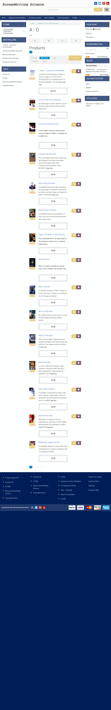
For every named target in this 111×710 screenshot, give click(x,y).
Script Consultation (63, 18)
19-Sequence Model (35, 18)
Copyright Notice (8, 85)
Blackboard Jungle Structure (49, 442)
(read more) (50, 168)
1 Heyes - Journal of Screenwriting (51, 71)
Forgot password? (92, 91)
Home (3, 18)
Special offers (93, 481)
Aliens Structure (44, 287)
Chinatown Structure (9, 62)
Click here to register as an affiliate (95, 105)
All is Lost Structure (46, 311)
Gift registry (89, 37)
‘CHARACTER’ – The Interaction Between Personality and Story (96, 70)
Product (44, 58)
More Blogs (104, 75)
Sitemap (91, 486)
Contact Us (6, 74)
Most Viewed (90, 53)
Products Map (93, 490)
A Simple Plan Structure (47, 154)
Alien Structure (44, 259)
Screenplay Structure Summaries (48, 23)
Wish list (88, 33)
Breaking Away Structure (10, 58)
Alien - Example (49, 18)
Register (88, 87)
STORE (74, 18)
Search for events (95, 477)
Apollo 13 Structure (46, 335)
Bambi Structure (45, 362)
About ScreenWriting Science (12, 82)
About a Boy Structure (47, 183)
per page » (75, 59)
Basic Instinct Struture (47, 389)
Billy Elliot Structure (46, 416)
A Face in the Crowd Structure (50, 100)
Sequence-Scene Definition (17, 18)
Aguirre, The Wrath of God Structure (52, 235)
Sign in (88, 84)
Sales (44, 61)
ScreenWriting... (103, 57)
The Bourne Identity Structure (12, 51)
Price (55, 58)
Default (35, 61)
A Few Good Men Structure (49, 124)
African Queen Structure (47, 210)
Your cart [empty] (93, 29)
